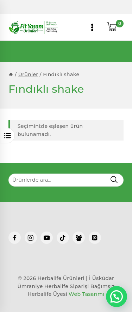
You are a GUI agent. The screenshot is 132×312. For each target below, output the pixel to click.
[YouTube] (46, 238)
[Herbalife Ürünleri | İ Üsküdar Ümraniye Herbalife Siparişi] (33, 27)
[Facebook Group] (79, 238)
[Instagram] (31, 238)
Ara (114, 179)
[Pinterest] (95, 238)
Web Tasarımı (87, 294)
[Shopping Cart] (115, 27)
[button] (116, 296)
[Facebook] (14, 238)
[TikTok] (63, 238)
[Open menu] (92, 27)
